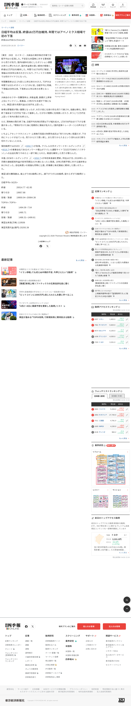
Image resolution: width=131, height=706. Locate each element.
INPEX (101, 426)
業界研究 (74, 15)
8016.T (6, 150)
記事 (24, 15)
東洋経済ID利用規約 (66, 692)
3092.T (29, 146)
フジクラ (102, 409)
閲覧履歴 (93, 6)
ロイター (21, 46)
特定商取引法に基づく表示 (113, 689)
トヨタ (101, 342)
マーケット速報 (24, 21)
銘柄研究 (40, 15)
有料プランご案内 (123, 15)
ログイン (123, 6)
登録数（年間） (116, 396)
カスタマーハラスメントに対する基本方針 (37, 692)
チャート (103, 5)
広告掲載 (36, 689)
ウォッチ (113, 6)
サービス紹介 (23, 689)
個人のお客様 (88, 626)
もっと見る (80, 260)
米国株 (91, 15)
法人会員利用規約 (104, 692)
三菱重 (101, 421)
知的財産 (95, 689)
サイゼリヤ (103, 325)
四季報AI (106, 15)
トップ (8, 15)
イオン (101, 319)
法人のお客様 (114, 626)
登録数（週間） (99, 396)
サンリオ (102, 432)
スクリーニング (57, 15)
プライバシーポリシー (78, 689)
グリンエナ (103, 336)
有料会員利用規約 (85, 692)
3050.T (37, 158)
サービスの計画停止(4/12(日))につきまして (31, 4)
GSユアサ (102, 331)
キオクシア (103, 415)
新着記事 (12, 21)
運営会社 (10, 689)
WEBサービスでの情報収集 (54, 689)
